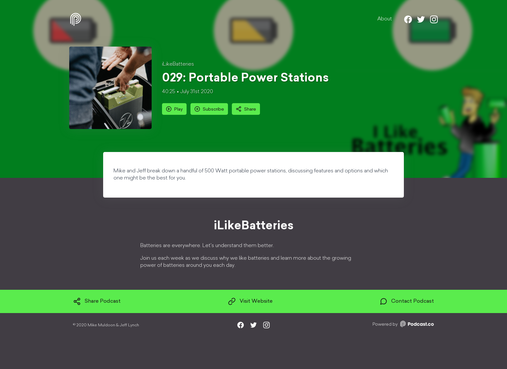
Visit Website (250, 301)
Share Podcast (97, 301)
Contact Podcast (407, 301)
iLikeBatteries (178, 64)
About (384, 19)
